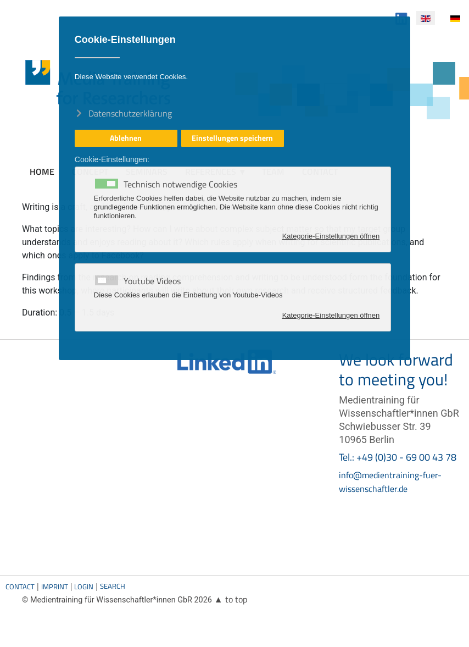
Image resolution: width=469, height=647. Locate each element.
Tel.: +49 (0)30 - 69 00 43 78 (397, 457)
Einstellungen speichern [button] (232, 138)
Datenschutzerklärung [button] (130, 113)
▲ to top (230, 599)
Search (112, 585)
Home (42, 171)
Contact (20, 586)
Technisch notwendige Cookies (180, 184)
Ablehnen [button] (126, 138)
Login (83, 586)
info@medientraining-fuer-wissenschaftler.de (390, 481)
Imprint (54, 586)
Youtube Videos (152, 281)
